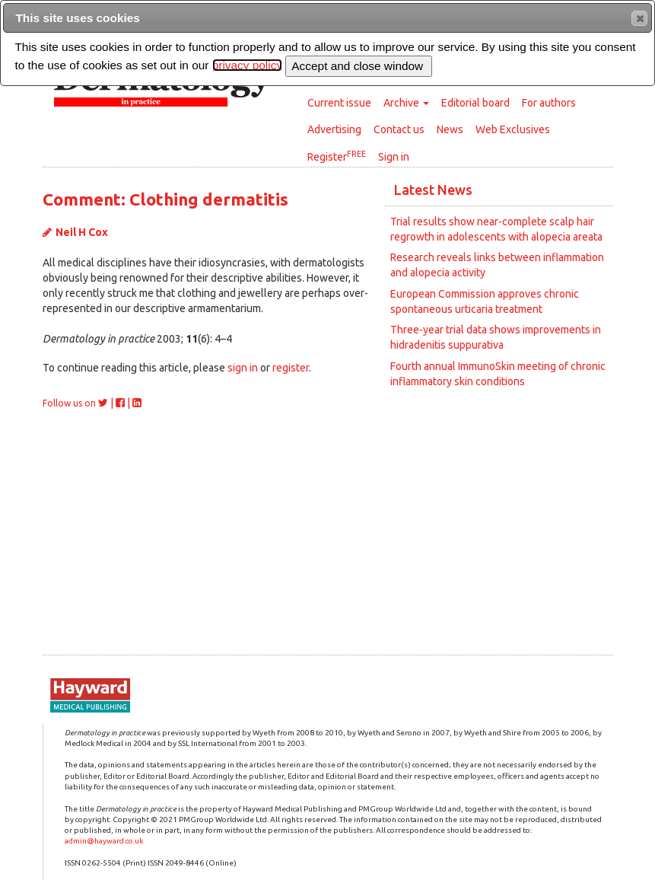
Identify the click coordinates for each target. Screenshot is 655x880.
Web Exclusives (512, 129)
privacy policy (247, 65)
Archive (406, 103)
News (450, 129)
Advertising (334, 129)
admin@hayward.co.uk (104, 841)
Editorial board (475, 103)
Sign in (393, 157)
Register (336, 156)
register (290, 368)
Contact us (399, 129)
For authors (549, 103)
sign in (242, 368)
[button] (639, 18)
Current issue (339, 103)
